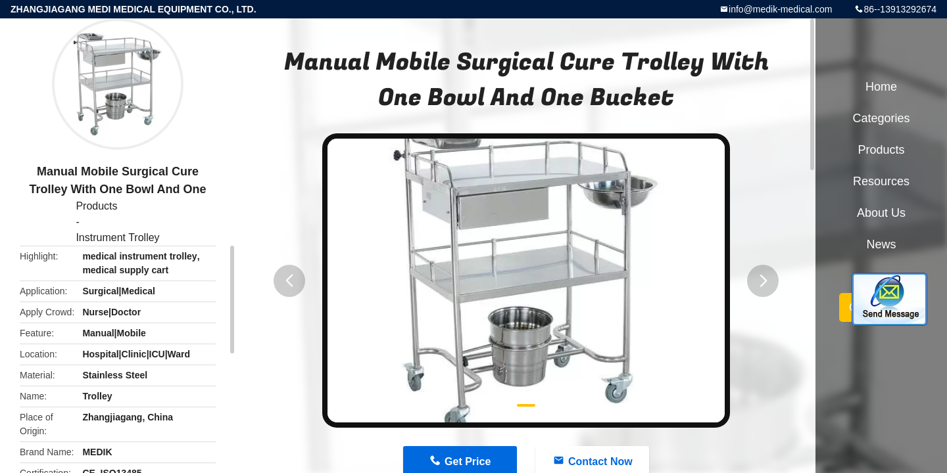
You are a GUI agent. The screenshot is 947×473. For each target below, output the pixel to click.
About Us (881, 212)
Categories (881, 118)
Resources (881, 181)
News (881, 244)
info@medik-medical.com (780, 9)
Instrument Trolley (117, 237)
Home (881, 86)
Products (96, 206)
